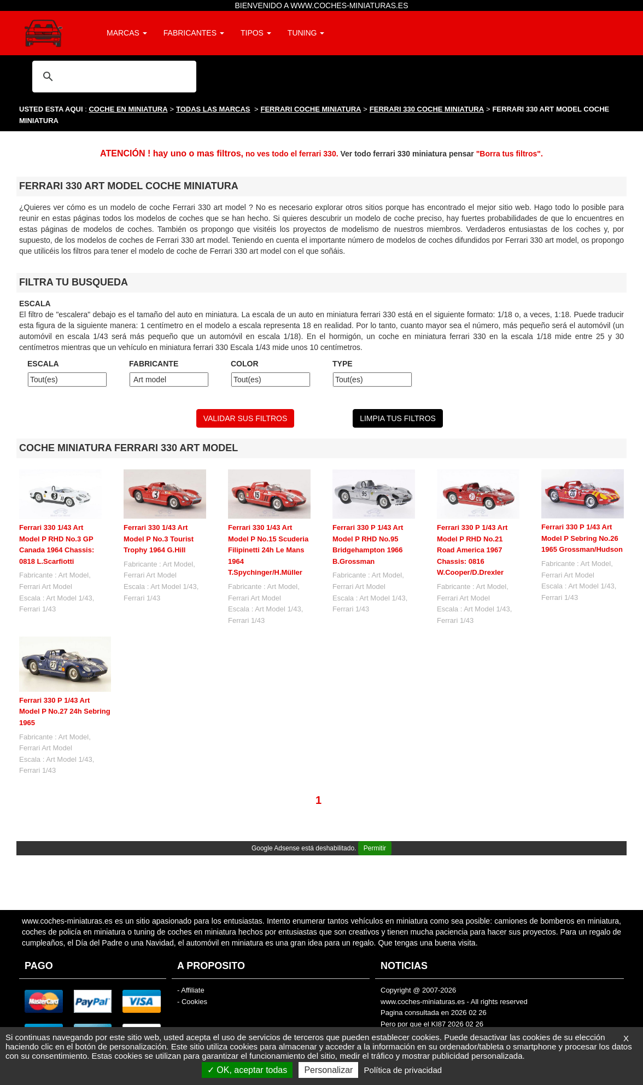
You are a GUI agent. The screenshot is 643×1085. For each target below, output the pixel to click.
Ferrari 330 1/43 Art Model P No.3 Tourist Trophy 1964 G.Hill (159, 538)
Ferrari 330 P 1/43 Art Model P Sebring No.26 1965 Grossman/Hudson (582, 538)
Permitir (375, 848)
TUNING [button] (306, 32)
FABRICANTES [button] (193, 32)
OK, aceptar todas (247, 1070)
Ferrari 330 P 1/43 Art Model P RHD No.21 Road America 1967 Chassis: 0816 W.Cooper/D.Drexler (472, 549)
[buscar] (112, 76)
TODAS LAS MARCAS (213, 109)
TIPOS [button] (256, 32)
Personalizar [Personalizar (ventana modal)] (328, 1070)
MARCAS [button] (127, 32)
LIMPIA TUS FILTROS (398, 418)
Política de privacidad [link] (403, 1070)
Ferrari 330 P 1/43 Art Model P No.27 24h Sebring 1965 (64, 711)
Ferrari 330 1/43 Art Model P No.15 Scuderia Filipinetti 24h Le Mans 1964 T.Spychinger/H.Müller (268, 549)
